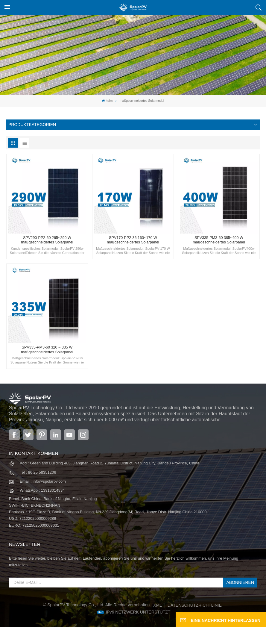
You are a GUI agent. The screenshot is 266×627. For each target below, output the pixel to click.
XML (157, 605)
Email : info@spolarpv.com (43, 481)
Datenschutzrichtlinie (195, 605)
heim (107, 101)
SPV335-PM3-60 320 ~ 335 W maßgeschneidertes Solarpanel (47, 349)
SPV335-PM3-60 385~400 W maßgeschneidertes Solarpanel (219, 240)
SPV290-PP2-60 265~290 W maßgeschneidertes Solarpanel (47, 240)
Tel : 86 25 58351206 (38, 472)
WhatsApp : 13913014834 (42, 490)
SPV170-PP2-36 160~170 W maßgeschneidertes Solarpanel (133, 240)
